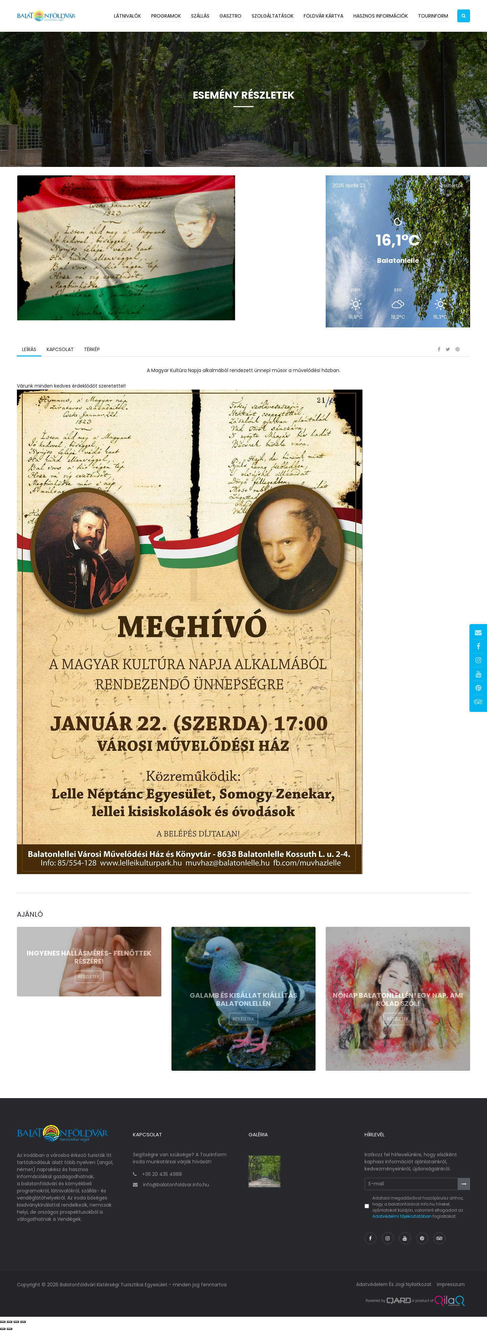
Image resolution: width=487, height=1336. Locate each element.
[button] (463, 15)
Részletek (89, 984)
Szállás (200, 16)
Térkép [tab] (91, 356)
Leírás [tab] (29, 356)
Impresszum (450, 1289)
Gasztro (230, 16)
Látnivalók (127, 16)
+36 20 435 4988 (162, 1179)
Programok (166, 16)
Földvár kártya (323, 16)
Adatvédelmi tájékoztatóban (402, 1221)
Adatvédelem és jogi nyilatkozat (392, 1289)
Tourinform (433, 16)
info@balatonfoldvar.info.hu (176, 1189)
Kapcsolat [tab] (59, 356)
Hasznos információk (380, 16)
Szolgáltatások (273, 16)
